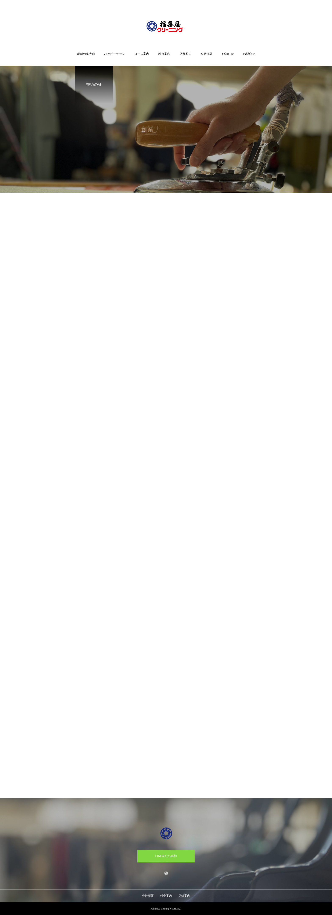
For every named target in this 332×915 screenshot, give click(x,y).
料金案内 (164, 54)
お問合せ (249, 54)
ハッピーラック (114, 54)
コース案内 (141, 54)
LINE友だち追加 (166, 856)
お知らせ (228, 54)
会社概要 (207, 54)
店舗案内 (185, 54)
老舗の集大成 (86, 54)
